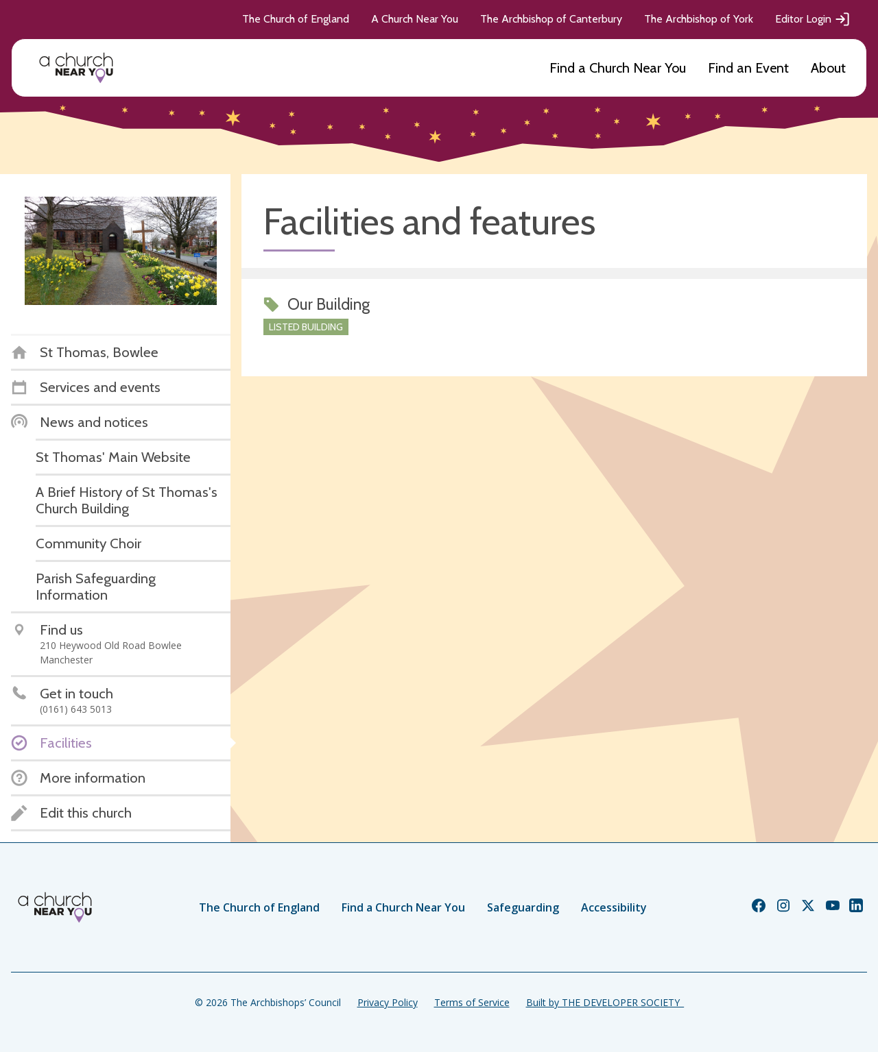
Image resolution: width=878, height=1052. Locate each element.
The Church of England (295, 18)
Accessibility (614, 907)
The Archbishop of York (698, 18)
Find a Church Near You (617, 68)
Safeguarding (523, 907)
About (828, 68)
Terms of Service (472, 1002)
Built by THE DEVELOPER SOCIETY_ (605, 1002)
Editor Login (813, 19)
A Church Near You (414, 18)
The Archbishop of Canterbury (551, 18)
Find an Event (748, 68)
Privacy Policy (387, 1002)
